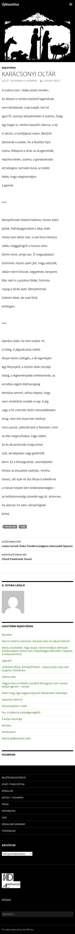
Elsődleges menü (70, 4)
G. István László (51, 80)
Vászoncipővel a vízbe (14, 706)
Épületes (7, 634)
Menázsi (6, 725)
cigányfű (7, 660)
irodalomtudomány (13, 824)
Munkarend (8, 732)
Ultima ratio (9, 676)
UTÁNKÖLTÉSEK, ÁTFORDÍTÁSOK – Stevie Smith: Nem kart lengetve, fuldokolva (35, 668)
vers (23, 526)
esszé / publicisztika (13, 784)
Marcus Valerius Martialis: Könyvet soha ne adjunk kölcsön (36, 641)
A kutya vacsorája (12, 719)
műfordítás (8, 810)
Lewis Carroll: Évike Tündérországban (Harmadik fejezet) (37, 544)
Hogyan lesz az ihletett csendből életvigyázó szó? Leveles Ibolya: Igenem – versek (35, 685)
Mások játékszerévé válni (16, 738)
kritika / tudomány (13, 797)
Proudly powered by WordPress (17, 929)
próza (5, 804)
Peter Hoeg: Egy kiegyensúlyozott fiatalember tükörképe (34, 693)
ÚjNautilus (10, 4)
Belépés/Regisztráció (14, 777)
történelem (8, 830)
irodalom (10, 526)
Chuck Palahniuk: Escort (37, 557)
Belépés (6, 899)
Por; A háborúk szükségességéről (21, 712)
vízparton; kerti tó (12, 699)
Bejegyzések (9, 67)
